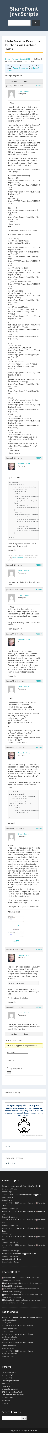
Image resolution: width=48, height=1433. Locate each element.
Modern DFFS (7, 1378)
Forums (15, 59)
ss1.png (16, 925)
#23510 (39, 634)
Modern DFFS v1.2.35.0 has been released (17, 1220)
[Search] (36, 23)
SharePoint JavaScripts (24, 11)
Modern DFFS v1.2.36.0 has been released (17, 1203)
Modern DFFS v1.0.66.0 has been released (17, 1351)
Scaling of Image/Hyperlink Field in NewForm (19, 1186)
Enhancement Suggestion (11, 1253)
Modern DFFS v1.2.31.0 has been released (17, 1245)
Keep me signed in (15, 1068)
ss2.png (16, 941)
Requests (5, 1403)
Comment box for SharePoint (13, 1395)
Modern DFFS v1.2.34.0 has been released (17, 1228)
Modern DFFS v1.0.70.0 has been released (17, 1326)
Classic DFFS (25, 59)
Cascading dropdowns (10, 1381)
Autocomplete (7, 1397)
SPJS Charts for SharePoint (12, 1392)
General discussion (9, 1372)
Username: (11, 1052)
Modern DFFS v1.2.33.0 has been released (17, 1236)
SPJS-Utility (6, 1400)
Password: (10, 1060)
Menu (4, 4)
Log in (7, 1146)
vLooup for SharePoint (10, 1389)
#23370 (39, 458)
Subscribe (10, 1163)
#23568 (39, 828)
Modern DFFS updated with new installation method (22, 1317)
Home (7, 59)
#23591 (39, 1007)
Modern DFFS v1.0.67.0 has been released (17, 1342)
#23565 (39, 747)
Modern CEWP (7, 1375)
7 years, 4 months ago (21, 68)
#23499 (39, 590)
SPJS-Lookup (7, 1383)
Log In (9, 1073)
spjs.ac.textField (8, 1259)
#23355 (39, 86)
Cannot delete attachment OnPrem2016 (17, 1194)
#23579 (39, 949)
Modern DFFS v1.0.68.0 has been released (17, 1334)
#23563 (39, 681)
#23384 (39, 565)
